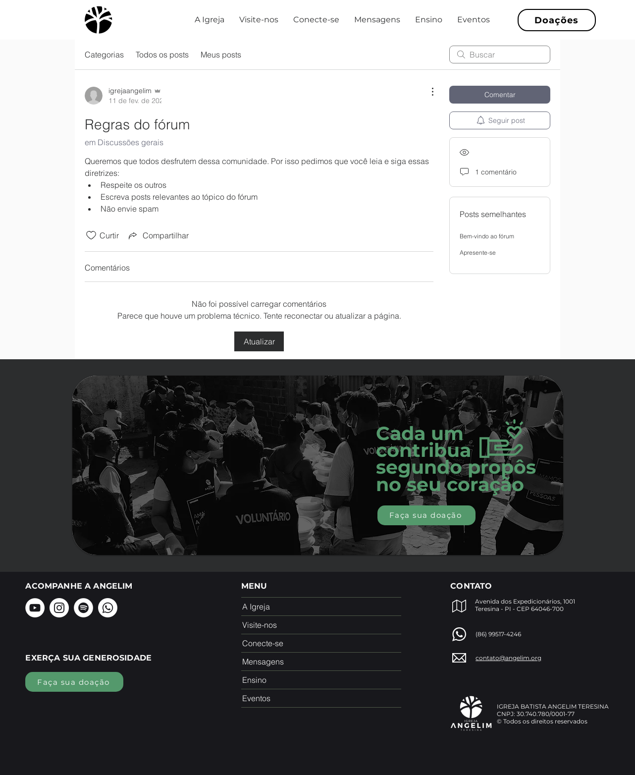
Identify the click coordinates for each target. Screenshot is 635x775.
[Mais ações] (427, 92)
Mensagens (263, 661)
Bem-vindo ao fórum (487, 236)
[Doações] (557, 20)
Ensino (254, 680)
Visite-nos (259, 625)
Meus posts (221, 54)
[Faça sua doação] (426, 515)
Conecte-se (262, 643)
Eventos (256, 698)
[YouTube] (35, 607)
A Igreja (256, 606)
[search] (499, 54)
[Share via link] (158, 235)
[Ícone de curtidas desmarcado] (91, 235)
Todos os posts (162, 54)
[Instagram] (59, 607)
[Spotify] (83, 607)
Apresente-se (478, 252)
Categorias (104, 54)
